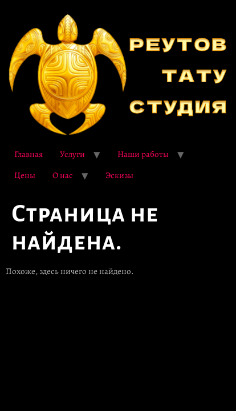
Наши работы (143, 154)
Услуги (72, 154)
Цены (24, 175)
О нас (62, 175)
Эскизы (119, 175)
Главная (28, 154)
